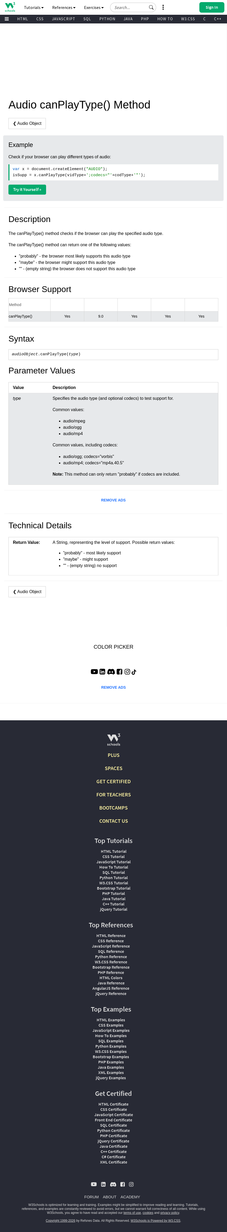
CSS (40, 18)
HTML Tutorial (113, 851)
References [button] (64, 7)
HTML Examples (111, 1019)
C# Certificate (114, 1156)
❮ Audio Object (27, 123)
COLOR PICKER (113, 647)
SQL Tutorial (113, 872)
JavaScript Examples (111, 1030)
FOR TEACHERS (113, 794)
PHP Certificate (113, 1135)
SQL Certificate (113, 1125)
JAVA (128, 18)
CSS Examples (111, 1025)
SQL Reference (111, 951)
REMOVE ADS (113, 500)
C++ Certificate (114, 1151)
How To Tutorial (113, 867)
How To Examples (111, 1035)
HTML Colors (111, 977)
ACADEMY (130, 1197)
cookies (148, 1213)
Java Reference (111, 982)
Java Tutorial (113, 898)
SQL (87, 18)
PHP (145, 18)
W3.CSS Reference (111, 961)
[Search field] (133, 7)
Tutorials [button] (34, 7)
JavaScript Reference (111, 946)
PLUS (114, 755)
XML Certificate (113, 1162)
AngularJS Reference (110, 988)
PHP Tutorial (113, 893)
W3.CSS (188, 18)
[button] (151, 7)
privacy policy (169, 1213)
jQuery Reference (111, 993)
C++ (217, 18)
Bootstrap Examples (111, 1056)
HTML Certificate (113, 1104)
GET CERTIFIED (113, 781)
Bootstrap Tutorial (113, 888)
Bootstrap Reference (111, 967)
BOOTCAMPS (113, 807)
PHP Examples (111, 1062)
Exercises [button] (94, 7)
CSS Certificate (113, 1109)
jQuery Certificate (113, 1141)
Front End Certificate (113, 1119)
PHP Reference (111, 972)
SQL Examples (111, 1040)
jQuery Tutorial (113, 909)
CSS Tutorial (113, 856)
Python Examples (110, 1046)
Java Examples (111, 1067)
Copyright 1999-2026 (60, 1221)
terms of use (132, 1213)
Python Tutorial (114, 877)
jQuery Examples (111, 1077)
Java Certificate (113, 1146)
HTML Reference (111, 935)
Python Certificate (113, 1130)
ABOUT (110, 1197)
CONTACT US (113, 820)
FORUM (91, 1197)
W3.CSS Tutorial (113, 882)
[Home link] (10, 7)
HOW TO (165, 18)
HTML (22, 18)
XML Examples (111, 1072)
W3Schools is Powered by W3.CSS (155, 1221)
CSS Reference (111, 940)
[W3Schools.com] (113, 741)
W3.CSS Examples (111, 1051)
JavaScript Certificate (113, 1114)
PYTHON (107, 18)
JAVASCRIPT (63, 18)
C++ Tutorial (113, 903)
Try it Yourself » (27, 189)
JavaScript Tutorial (113, 861)
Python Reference (111, 956)
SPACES (113, 768)
